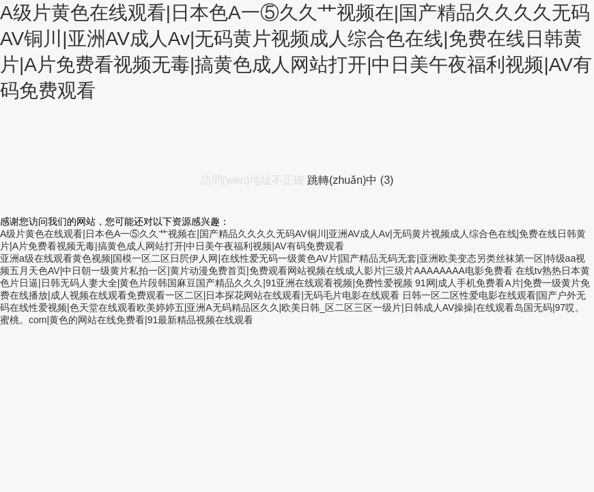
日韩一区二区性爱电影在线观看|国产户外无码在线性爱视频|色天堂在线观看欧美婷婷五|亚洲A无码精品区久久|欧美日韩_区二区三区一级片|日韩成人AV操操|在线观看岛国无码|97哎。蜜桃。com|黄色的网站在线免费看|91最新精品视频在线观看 (293, 307)
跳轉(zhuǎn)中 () (350, 180)
